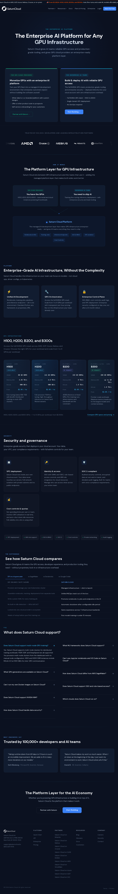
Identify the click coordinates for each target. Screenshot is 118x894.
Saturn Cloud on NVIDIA (61, 857)
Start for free (110, 9)
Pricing (35, 845)
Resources (61, 9)
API (34, 838)
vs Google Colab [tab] (65, 577)
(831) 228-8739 (9, 847)
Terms (105, 888)
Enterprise (91, 9)
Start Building (72, 810)
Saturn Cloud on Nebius (61, 842)
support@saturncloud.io (12, 844)
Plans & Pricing (79, 9)
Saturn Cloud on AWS (63, 861)
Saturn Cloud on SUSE (63, 852)
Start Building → (74, 112)
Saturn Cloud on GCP (62, 874)
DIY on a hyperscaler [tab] (15, 577)
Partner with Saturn (48, 810)
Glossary (79, 838)
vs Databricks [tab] (48, 577)
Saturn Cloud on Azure (63, 870)
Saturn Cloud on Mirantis (61, 836)
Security (101, 838)
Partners (51, 9)
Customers (80, 845)
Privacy (111, 888)
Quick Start (37, 835)
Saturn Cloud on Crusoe (61, 847)
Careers (100, 835)
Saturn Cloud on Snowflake (61, 866)
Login (99, 9)
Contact (101, 841)
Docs (70, 9)
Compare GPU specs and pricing (100, 415)
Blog (77, 835)
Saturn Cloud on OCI (62, 877)
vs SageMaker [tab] (33, 577)
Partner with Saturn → (21, 114)
